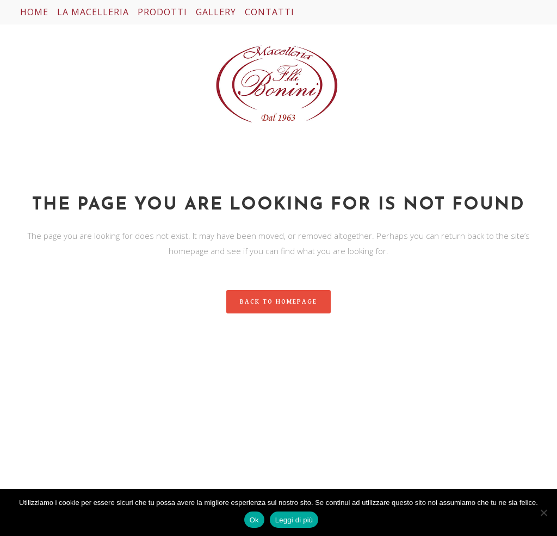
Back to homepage (278, 301)
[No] (543, 512)
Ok (254, 520)
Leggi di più (294, 520)
